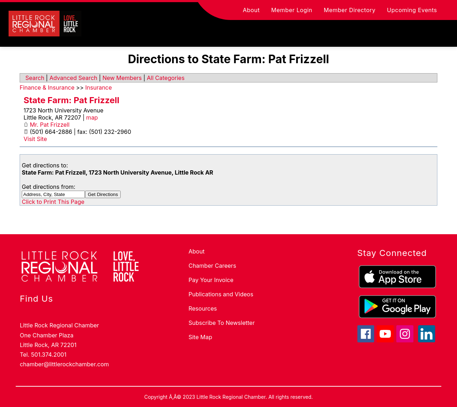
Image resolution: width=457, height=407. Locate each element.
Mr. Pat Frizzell (50, 124)
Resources (203, 308)
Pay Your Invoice (211, 279)
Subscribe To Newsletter (222, 322)
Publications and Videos (221, 294)
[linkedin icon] (426, 340)
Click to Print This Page (53, 201)
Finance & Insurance (47, 87)
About (251, 10)
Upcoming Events (412, 10)
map (92, 117)
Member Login (291, 10)
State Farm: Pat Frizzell (71, 100)
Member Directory (350, 10)
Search (34, 77)
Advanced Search (73, 77)
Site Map (200, 337)
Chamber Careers (212, 265)
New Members (122, 77)
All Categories (166, 77)
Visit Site (35, 138)
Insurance (98, 87)
